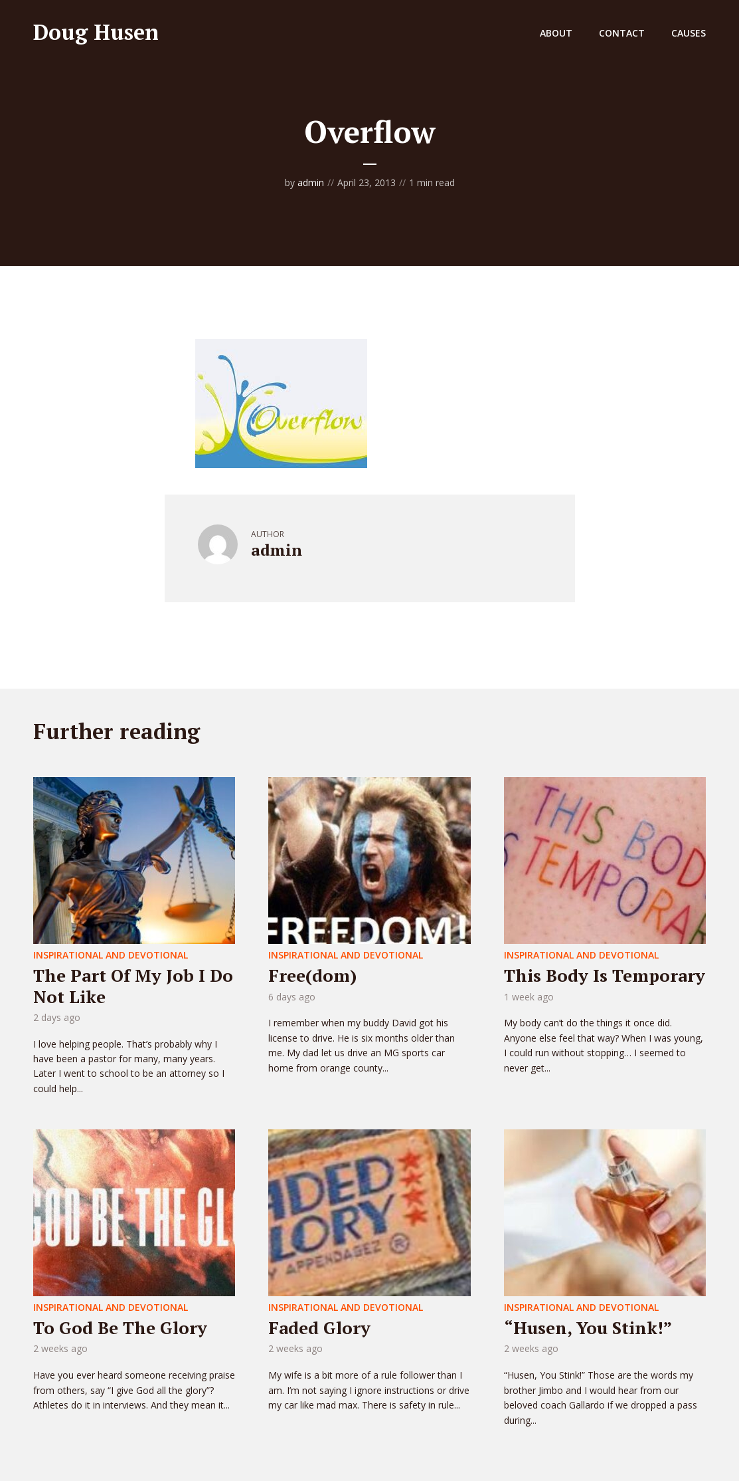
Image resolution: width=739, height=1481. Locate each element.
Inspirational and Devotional (110, 955)
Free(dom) (312, 975)
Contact (622, 33)
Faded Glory (319, 1327)
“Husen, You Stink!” (588, 1327)
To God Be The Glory (120, 1327)
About (556, 33)
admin (310, 182)
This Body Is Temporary (604, 975)
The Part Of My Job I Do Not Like (133, 985)
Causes (688, 33)
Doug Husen (96, 32)
